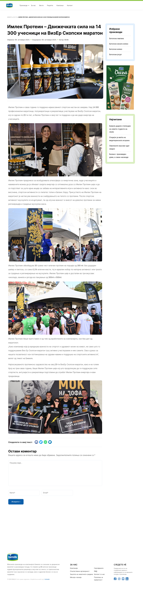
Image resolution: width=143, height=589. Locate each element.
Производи (23, 5)
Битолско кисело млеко (118, 44)
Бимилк (9, 17)
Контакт (70, 5)
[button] (36, 442)
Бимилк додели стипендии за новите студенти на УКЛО (120, 129)
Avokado (47, 579)
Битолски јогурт (115, 54)
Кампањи (60, 5)
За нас (33, 5)
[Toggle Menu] (28, 5)
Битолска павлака (116, 38)
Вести (41, 5)
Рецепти (50, 5)
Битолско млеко (115, 49)
